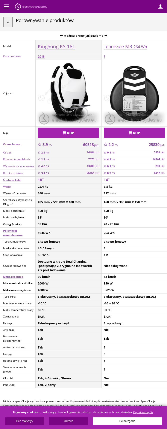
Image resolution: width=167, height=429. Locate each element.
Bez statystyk (24, 421)
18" (41, 179)
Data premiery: (12, 56)
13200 (93, 166)
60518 (91, 144)
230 (160, 166)
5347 (159, 173)
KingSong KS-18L (56, 46)
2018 (41, 56)
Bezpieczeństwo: (13, 173)
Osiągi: (7, 152)
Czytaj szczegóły (143, 412)
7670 (93, 159)
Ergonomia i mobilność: (17, 159)
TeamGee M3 (125, 46)
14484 (93, 152)
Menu (6, 6)
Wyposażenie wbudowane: (19, 166)
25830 (157, 144)
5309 (159, 152)
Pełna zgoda (127, 421)
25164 (93, 173)
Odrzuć (68, 421)
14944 (158, 159)
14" (107, 179)
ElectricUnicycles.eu (31, 7)
